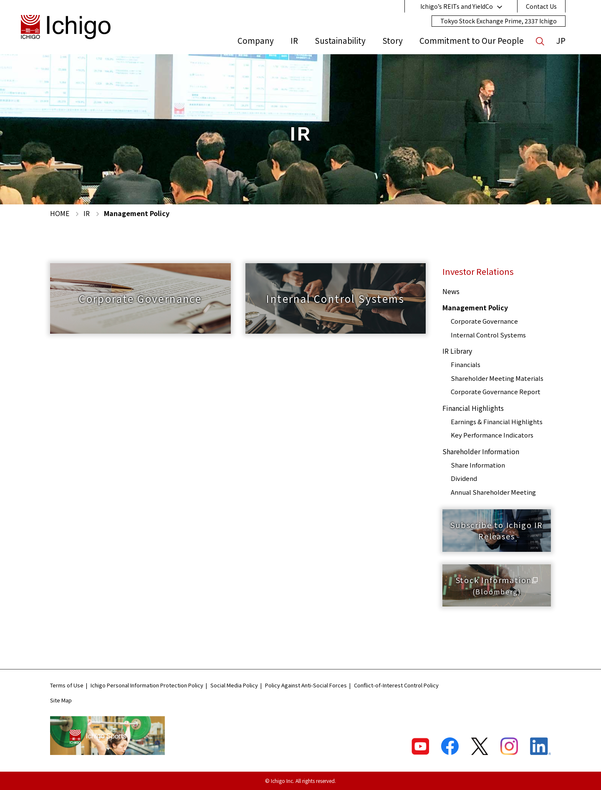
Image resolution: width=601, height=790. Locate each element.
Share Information (478, 464)
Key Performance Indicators (492, 434)
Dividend (464, 478)
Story (392, 40)
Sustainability (340, 40)
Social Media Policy (234, 685)
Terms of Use (66, 685)
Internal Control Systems (488, 334)
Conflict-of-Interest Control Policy (396, 685)
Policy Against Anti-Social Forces (306, 685)
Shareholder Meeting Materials (497, 378)
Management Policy (475, 307)
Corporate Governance (484, 321)
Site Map (61, 700)
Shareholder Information (480, 451)
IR (294, 40)
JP (561, 40)
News (451, 291)
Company (255, 40)
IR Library (457, 351)
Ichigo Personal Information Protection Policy (147, 685)
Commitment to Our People (471, 40)
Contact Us (541, 6)
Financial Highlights (473, 408)
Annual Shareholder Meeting (493, 492)
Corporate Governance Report (495, 391)
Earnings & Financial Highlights (497, 421)
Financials (465, 364)
